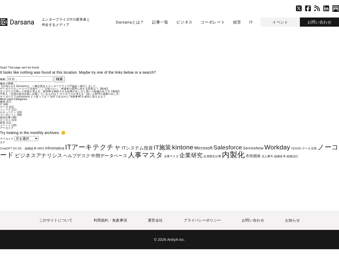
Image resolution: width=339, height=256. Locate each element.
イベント (280, 22)
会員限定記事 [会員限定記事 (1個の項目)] (212, 156)
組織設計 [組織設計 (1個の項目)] (292, 156)
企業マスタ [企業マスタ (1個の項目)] (171, 156)
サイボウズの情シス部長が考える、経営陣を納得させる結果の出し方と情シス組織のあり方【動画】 (60, 91)
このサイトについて (56, 220)
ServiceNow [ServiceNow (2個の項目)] (253, 148)
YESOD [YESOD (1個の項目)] (296, 148)
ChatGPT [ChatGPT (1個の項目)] (6, 148)
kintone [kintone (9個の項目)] (182, 147)
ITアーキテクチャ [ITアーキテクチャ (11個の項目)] (93, 147)
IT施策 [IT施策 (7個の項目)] (162, 147)
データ (4, 107)
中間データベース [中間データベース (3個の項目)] (109, 155)
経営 (237, 22)
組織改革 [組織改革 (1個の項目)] (280, 156)
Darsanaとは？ (130, 22)
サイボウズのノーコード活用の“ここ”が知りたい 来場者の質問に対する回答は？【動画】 (54, 88)
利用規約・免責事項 (110, 220)
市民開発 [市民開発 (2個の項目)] (253, 156)
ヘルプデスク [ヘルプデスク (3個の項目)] (76, 155)
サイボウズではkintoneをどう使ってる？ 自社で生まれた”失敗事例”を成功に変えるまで (53, 96)
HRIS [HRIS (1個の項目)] (40, 148)
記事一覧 (160, 22)
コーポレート (213, 22)
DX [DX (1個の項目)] (15, 148)
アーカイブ (7, 138)
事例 (2, 101)
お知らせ (292, 220)
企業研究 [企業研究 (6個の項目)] (191, 155)
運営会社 (155, 220)
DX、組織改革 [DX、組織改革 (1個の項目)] (27, 148)
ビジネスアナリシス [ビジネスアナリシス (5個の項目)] (39, 155)
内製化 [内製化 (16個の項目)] (233, 154)
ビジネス (184, 22)
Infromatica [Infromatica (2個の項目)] (54, 148)
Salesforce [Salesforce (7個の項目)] (227, 147)
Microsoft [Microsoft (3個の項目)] (203, 148)
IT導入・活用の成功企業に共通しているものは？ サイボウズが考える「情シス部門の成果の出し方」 (61, 93)
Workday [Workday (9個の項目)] (277, 147)
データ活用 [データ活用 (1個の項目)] (309, 148)
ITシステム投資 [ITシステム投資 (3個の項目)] (137, 148)
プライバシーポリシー (202, 220)
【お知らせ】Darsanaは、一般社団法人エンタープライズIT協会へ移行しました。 (49, 86)
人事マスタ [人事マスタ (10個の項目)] (145, 155)
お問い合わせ (319, 22)
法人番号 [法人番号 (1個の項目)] (267, 156)
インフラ (5, 109)
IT (251, 22)
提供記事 (5, 117)
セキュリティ (8, 112)
